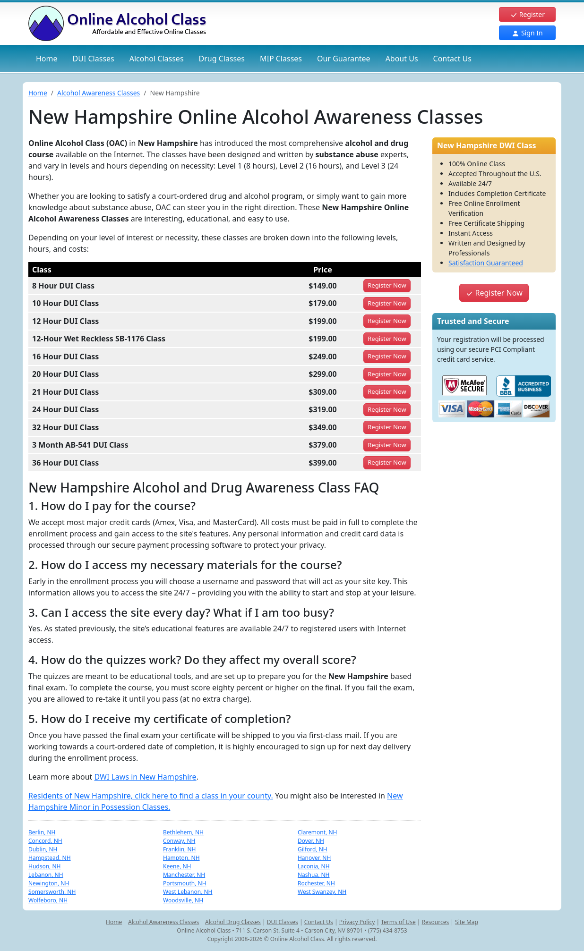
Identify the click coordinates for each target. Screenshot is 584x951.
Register (527, 14)
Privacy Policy (357, 922)
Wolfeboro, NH (48, 900)
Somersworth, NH (52, 892)
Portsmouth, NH (184, 883)
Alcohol (156, 58)
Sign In (527, 32)
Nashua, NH (314, 875)
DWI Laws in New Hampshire (145, 777)
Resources (435, 922)
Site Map (466, 922)
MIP (281, 58)
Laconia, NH (314, 866)
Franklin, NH (179, 849)
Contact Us (452, 58)
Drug (222, 58)
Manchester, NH (184, 875)
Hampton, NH (181, 858)
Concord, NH (45, 841)
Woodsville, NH (183, 900)
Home (47, 58)
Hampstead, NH (49, 858)
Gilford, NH (312, 849)
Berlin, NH (41, 832)
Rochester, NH (316, 883)
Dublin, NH (43, 849)
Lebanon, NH (45, 875)
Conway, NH (179, 841)
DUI (93, 58)
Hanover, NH (314, 858)
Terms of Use (398, 922)
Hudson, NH (44, 866)
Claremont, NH (317, 832)
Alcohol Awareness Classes (98, 92)
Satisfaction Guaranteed (485, 262)
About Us (402, 58)
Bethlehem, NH (183, 832)
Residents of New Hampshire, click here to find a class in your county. (150, 795)
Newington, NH (48, 883)
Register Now (493, 293)
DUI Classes (282, 922)
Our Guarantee (343, 58)
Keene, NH (177, 866)
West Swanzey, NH (322, 892)
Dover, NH (311, 841)
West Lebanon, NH (188, 892)
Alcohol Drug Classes (233, 922)
